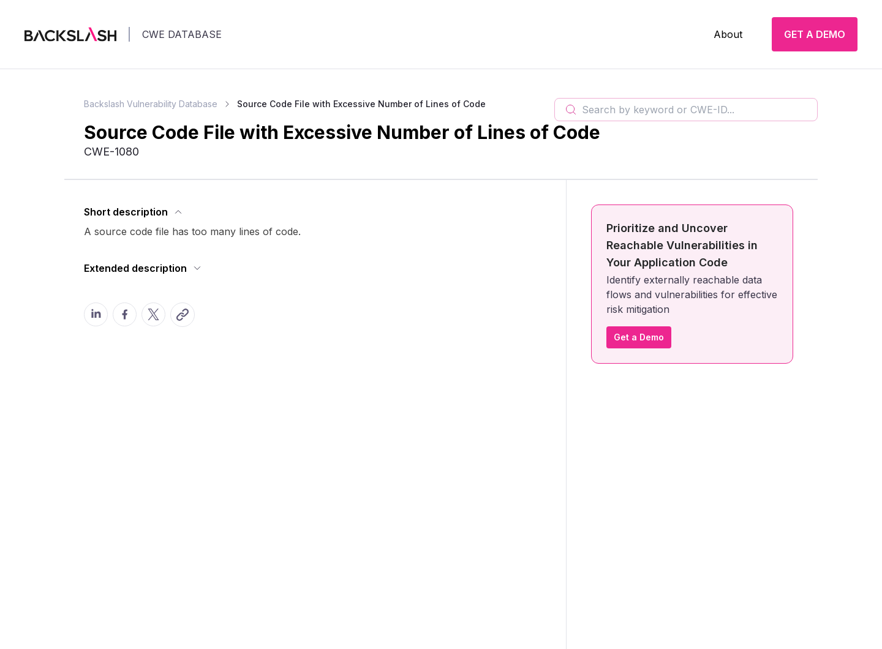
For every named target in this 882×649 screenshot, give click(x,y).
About (728, 34)
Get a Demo (639, 337)
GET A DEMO (814, 34)
